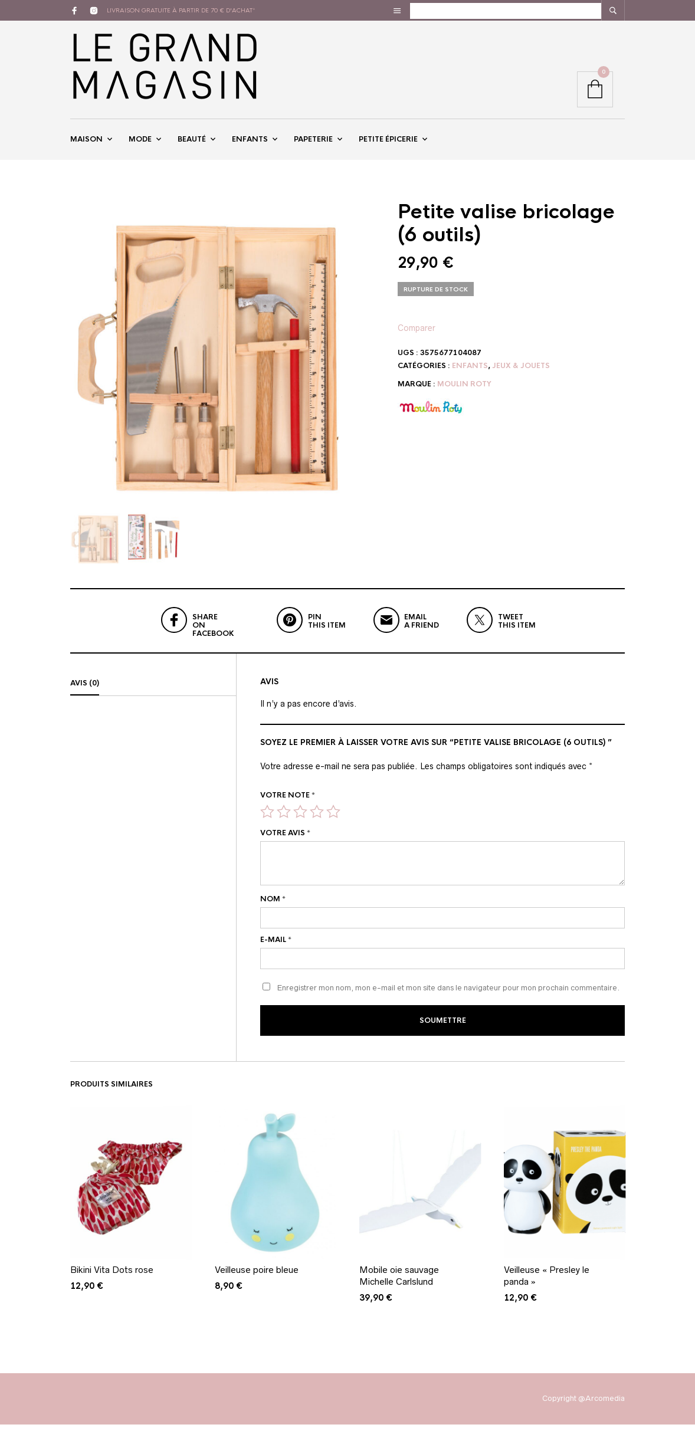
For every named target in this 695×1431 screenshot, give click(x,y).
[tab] (153, 692)
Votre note (287, 804)
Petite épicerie (388, 143)
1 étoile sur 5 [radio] (267, 820)
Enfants (250, 143)
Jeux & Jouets (521, 374)
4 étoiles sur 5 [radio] (317, 820)
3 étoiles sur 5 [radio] (300, 820)
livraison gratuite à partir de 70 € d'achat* (181, 10)
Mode (140, 143)
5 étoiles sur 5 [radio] (333, 820)
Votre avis (285, 841)
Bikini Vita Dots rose (111, 1277)
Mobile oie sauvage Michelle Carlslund (399, 1283)
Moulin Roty (464, 393)
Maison (86, 143)
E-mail (275, 948)
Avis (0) (84, 692)
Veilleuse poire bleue (257, 1277)
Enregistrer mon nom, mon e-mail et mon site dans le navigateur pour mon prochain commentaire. (448, 996)
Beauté (192, 143)
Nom (273, 908)
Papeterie (313, 143)
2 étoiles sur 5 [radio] (284, 820)
